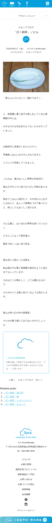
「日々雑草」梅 (11, 396)
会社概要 (26, 494)
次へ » (39, 380)
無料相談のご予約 (26, 474)
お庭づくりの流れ (26, 484)
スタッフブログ (33, 52)
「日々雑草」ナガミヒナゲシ (17, 400)
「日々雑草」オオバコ (14, 404)
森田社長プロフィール (26, 469)
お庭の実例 (26, 464)
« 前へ (12, 380)
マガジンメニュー (27, 16)
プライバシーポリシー (26, 510)
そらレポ (26, 459)
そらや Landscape (36, 48)
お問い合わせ (26, 479)
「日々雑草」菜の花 (13, 393)
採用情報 (26, 489)
